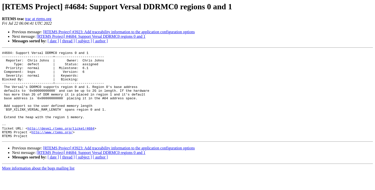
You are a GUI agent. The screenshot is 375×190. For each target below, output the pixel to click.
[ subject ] (84, 41)
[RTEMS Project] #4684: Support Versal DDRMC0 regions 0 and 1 (91, 36)
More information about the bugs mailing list (38, 185)
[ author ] (100, 41)
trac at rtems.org (38, 19)
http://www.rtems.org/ (52, 148)
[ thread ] (67, 41)
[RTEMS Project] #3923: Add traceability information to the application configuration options (119, 32)
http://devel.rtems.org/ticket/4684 (60, 144)
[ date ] (53, 41)
